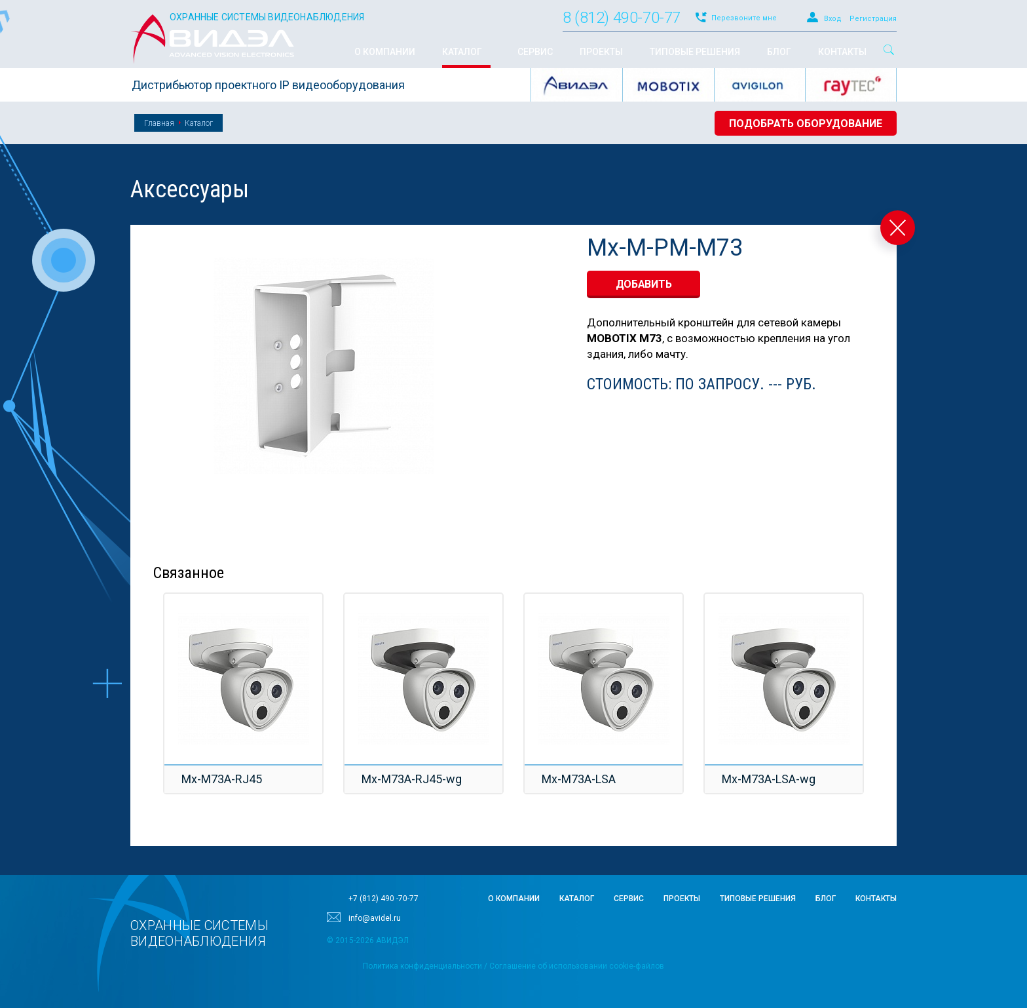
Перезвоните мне (744, 18)
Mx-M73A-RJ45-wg (412, 779)
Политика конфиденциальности (422, 966)
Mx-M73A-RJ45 (221, 779)
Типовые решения (758, 898)
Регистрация (873, 18)
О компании (514, 898)
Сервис (629, 898)
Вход (833, 18)
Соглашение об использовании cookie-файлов (576, 966)
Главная (159, 123)
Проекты (681, 898)
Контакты (876, 898)
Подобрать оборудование (805, 123)
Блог (825, 898)
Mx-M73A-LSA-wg (768, 779)
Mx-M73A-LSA (579, 779)
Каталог (199, 123)
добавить (644, 284)
